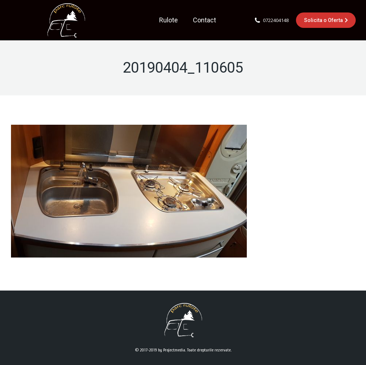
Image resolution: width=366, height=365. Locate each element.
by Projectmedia (171, 350)
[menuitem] (168, 20)
